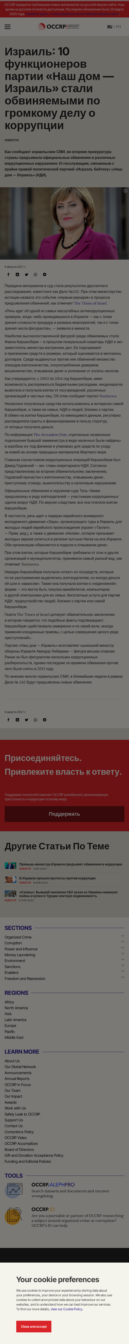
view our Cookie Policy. (67, 1309)
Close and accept (34, 1326)
